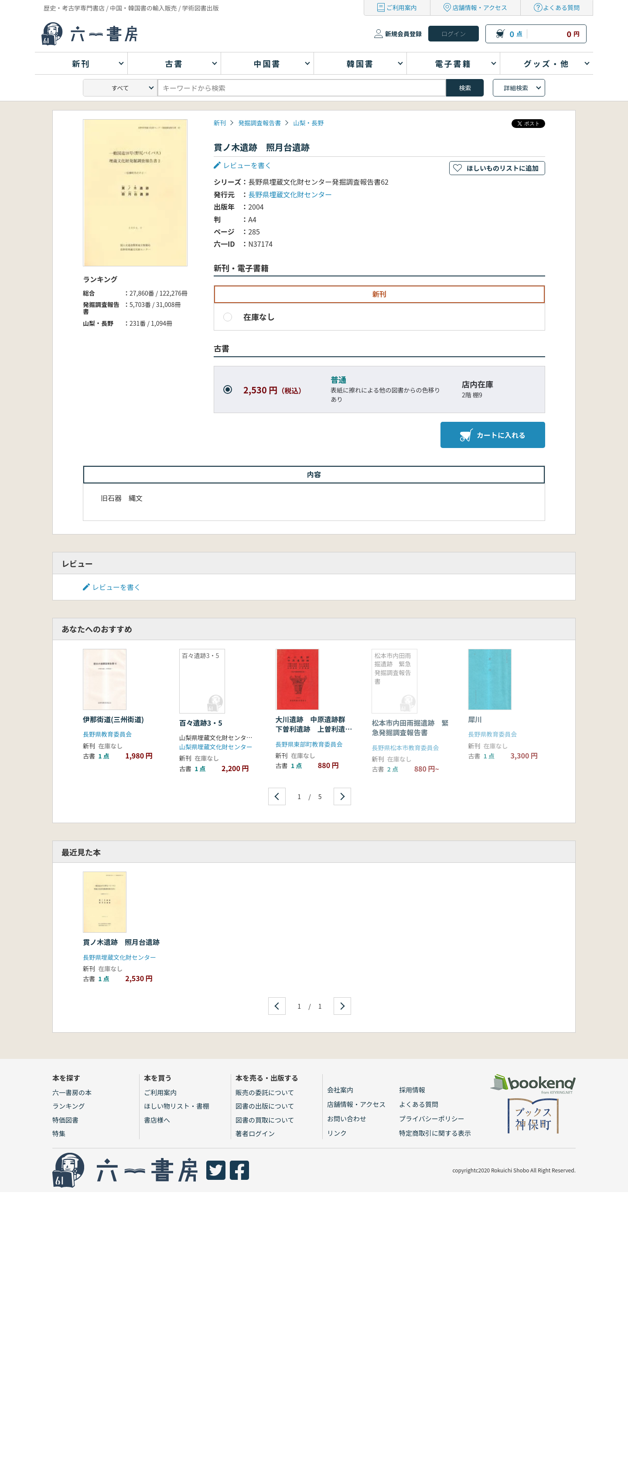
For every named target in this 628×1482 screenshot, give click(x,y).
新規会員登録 (403, 33)
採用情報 (412, 1089)
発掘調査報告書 (259, 122)
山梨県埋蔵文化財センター (216, 746)
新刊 (220, 122)
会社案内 (340, 1089)
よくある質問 (561, 7)
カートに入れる (493, 434)
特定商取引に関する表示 (435, 1132)
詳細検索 (516, 87)
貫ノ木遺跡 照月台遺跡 (121, 942)
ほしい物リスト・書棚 (176, 1105)
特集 (58, 1133)
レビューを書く (247, 165)
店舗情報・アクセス (480, 7)
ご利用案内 (401, 7)
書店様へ (157, 1119)
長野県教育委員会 (107, 734)
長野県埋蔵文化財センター (290, 194)
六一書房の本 (72, 1092)
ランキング (68, 1105)
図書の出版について (265, 1105)
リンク (337, 1132)
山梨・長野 (308, 122)
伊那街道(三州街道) (113, 719)
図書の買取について (265, 1119)
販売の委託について (265, 1092)
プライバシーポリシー (431, 1118)
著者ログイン (255, 1133)
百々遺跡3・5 (200, 722)
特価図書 (65, 1119)
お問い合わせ (346, 1118)
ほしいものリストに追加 (503, 167)
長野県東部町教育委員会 (309, 744)
